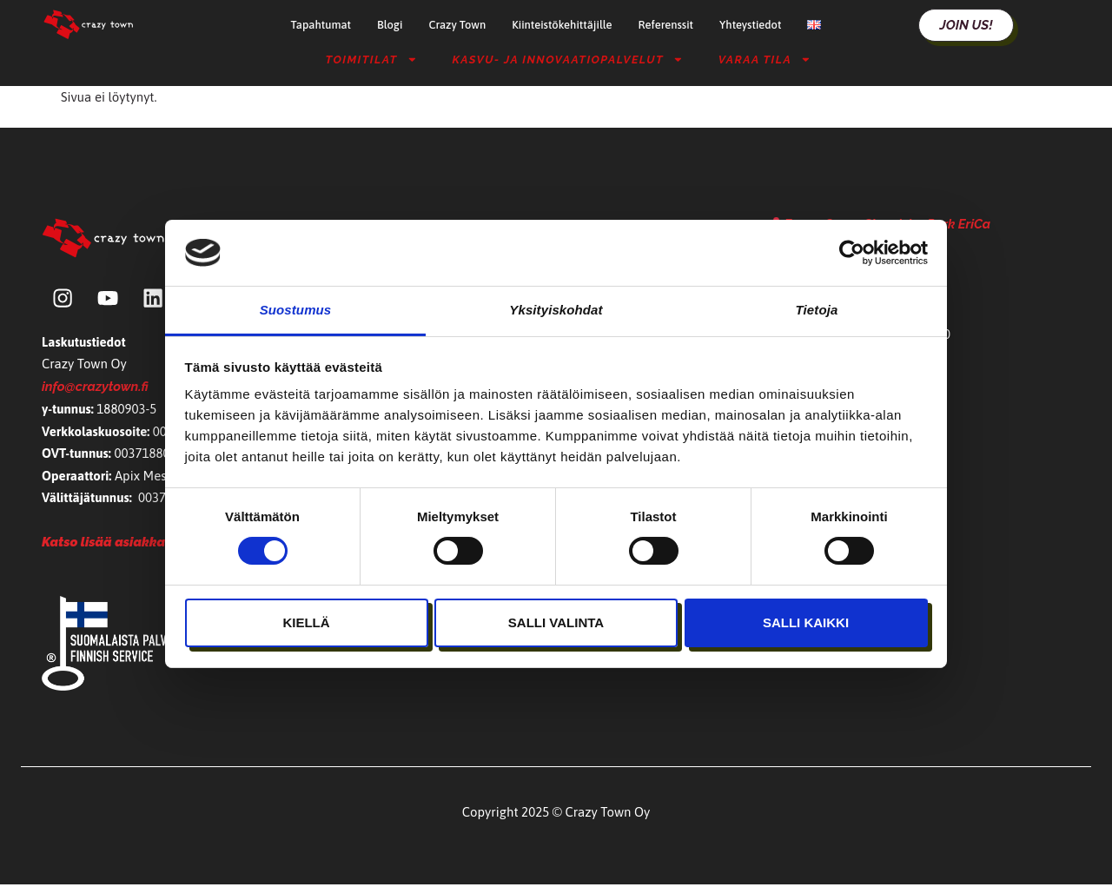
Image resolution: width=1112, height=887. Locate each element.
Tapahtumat (321, 24)
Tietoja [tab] (817, 309)
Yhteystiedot (750, 24)
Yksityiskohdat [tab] (555, 309)
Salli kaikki (806, 622)
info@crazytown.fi (95, 388)
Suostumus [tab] (296, 309)
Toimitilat (372, 59)
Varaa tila (764, 59)
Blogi (389, 24)
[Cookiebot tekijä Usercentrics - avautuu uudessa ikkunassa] (852, 253)
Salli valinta (556, 622)
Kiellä (305, 622)
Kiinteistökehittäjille (562, 24)
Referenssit (665, 24)
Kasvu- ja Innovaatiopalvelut (567, 59)
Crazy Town (457, 24)
